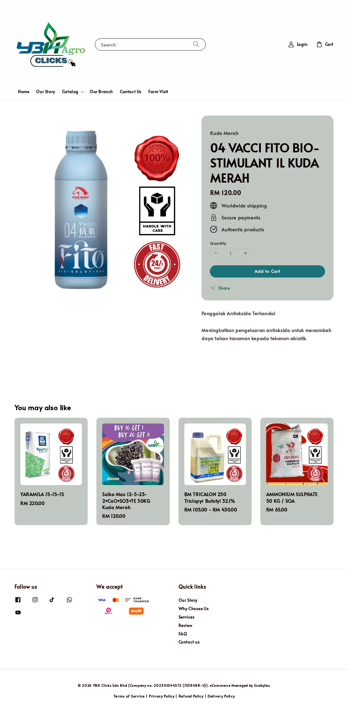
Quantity (218, 243)
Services (186, 617)
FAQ (182, 634)
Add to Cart (267, 271)
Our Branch (101, 91)
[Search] (196, 44)
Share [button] (220, 288)
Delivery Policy (221, 696)
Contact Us (130, 91)
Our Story (45, 91)
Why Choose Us (193, 608)
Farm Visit (158, 91)
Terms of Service (129, 696)
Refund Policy (190, 696)
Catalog (70, 91)
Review (185, 625)
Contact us (189, 642)
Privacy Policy (161, 696)
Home (23, 91)
